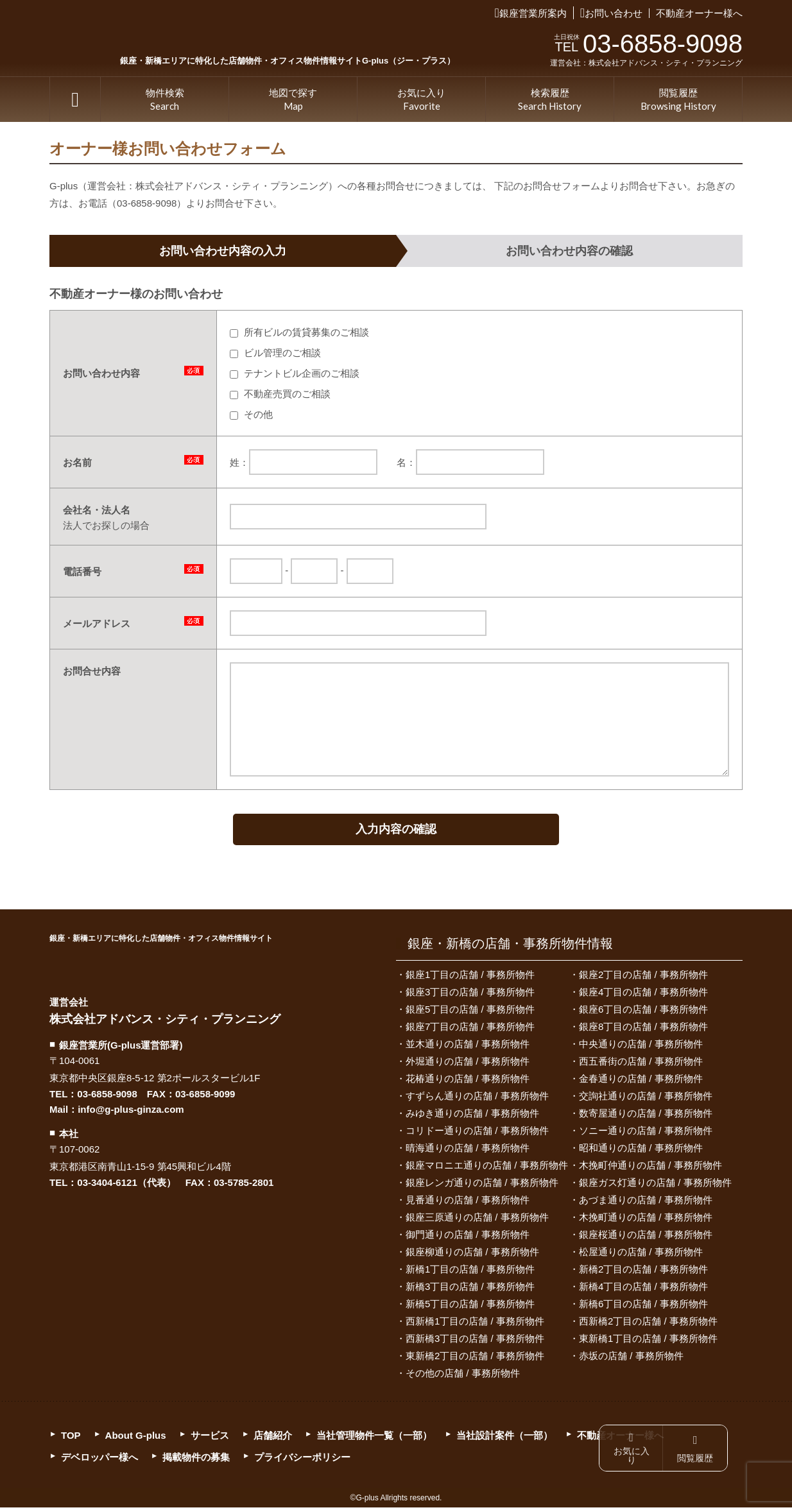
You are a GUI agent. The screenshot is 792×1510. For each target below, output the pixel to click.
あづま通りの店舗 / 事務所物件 (645, 1202)
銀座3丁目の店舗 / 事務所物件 (470, 994)
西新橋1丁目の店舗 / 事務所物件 (475, 1323)
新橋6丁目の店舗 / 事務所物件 (643, 1306)
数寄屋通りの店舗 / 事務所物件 (645, 1115)
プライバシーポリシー (302, 1459)
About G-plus (135, 1437)
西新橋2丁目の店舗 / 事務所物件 (648, 1323)
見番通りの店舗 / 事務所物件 (467, 1202)
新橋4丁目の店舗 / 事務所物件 (643, 1288)
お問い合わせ (613, 13)
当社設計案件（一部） (504, 1437)
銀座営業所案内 (533, 13)
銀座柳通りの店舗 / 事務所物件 (472, 1254)
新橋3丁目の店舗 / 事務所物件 (470, 1288)
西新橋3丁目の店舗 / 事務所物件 (475, 1340)
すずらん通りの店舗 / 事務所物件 (477, 1098)
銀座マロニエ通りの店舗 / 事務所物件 (487, 1167)
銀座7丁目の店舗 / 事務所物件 (470, 1029)
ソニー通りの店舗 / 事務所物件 (645, 1133)
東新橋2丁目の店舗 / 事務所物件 (475, 1358)
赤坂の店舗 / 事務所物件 (631, 1358)
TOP (75, 99)
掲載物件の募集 (196, 1459)
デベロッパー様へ (99, 1459)
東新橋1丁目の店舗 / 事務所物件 (648, 1340)
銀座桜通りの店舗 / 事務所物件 (645, 1236)
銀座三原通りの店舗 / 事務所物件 (477, 1219)
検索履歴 (549, 100)
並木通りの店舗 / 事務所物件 (467, 1046)
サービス (210, 1437)
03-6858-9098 (107, 1097)
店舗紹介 (273, 1437)
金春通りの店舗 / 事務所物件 (641, 1081)
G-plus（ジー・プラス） (75, 973)
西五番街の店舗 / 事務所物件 (641, 1063)
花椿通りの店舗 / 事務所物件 (467, 1081)
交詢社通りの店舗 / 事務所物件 (645, 1098)
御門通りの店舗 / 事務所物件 (467, 1236)
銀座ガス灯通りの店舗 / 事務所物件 (655, 1185)
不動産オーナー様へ (699, 13)
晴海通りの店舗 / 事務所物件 (467, 1150)
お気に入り (421, 100)
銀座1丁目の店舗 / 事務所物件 (470, 977)
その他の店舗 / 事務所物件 (463, 1375)
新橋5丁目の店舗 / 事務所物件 (470, 1306)
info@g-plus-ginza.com (131, 1112)
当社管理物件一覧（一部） (374, 1437)
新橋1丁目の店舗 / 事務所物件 (470, 1271)
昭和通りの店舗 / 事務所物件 (641, 1150)
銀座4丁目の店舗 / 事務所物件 (643, 994)
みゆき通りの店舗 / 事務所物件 (472, 1115)
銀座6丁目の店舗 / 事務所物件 (643, 1011)
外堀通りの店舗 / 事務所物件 (467, 1063)
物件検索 (165, 100)
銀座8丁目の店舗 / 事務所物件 (643, 1029)
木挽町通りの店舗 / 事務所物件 (645, 1219)
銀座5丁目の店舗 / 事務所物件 (470, 1011)
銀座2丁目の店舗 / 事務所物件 (643, 977)
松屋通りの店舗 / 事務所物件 (641, 1254)
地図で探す (293, 100)
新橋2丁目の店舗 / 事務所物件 (643, 1271)
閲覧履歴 (678, 100)
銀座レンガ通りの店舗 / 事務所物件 (482, 1185)
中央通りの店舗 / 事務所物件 (641, 1046)
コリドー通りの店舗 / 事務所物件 (477, 1133)
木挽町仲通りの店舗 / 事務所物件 (650, 1167)
